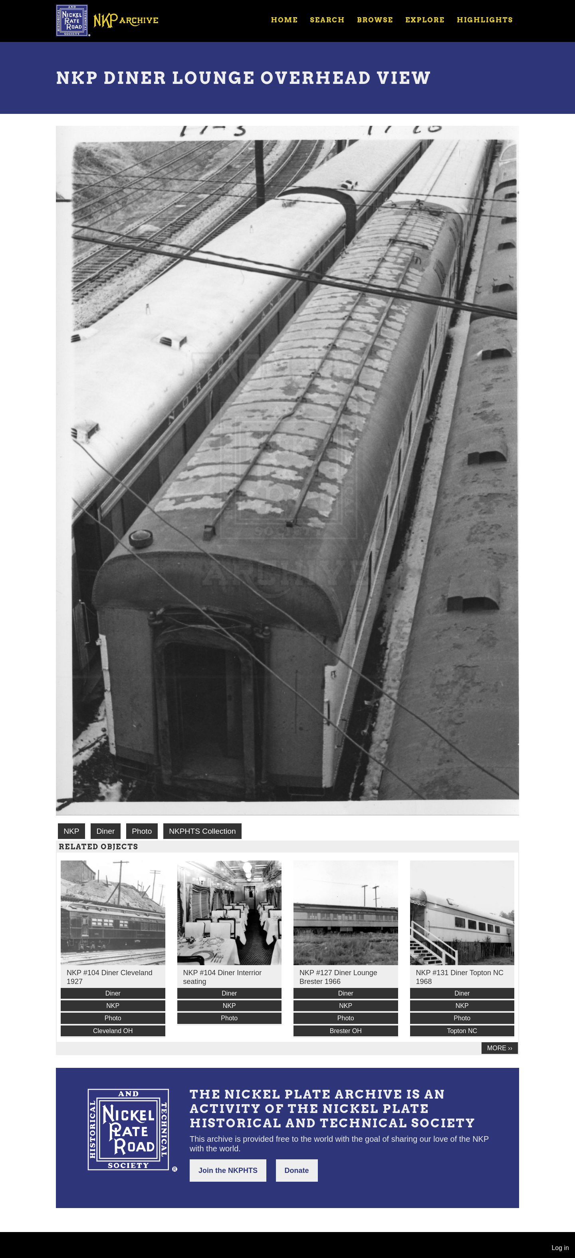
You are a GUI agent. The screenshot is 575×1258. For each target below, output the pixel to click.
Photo (142, 831)
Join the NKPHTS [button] (228, 1171)
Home (284, 20)
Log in (560, 1247)
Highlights (485, 20)
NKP (71, 831)
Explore (425, 20)
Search (327, 20)
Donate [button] (297, 1171)
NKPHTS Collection (202, 831)
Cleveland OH (113, 1030)
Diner (105, 831)
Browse (375, 20)
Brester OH (346, 1030)
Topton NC (462, 1030)
